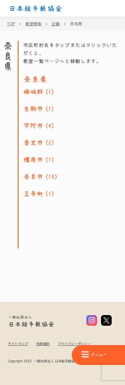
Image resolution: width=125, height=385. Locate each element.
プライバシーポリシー (74, 343)
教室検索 (33, 23)
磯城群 (33, 92)
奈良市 (33, 177)
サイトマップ (18, 343)
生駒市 (33, 109)
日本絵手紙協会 (36, 8)
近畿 (56, 23)
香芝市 (33, 143)
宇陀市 (33, 126)
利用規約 (43, 343)
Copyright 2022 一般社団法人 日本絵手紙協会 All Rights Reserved (59, 361)
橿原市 (33, 160)
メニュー (94, 354)
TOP (11, 23)
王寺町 (33, 194)
